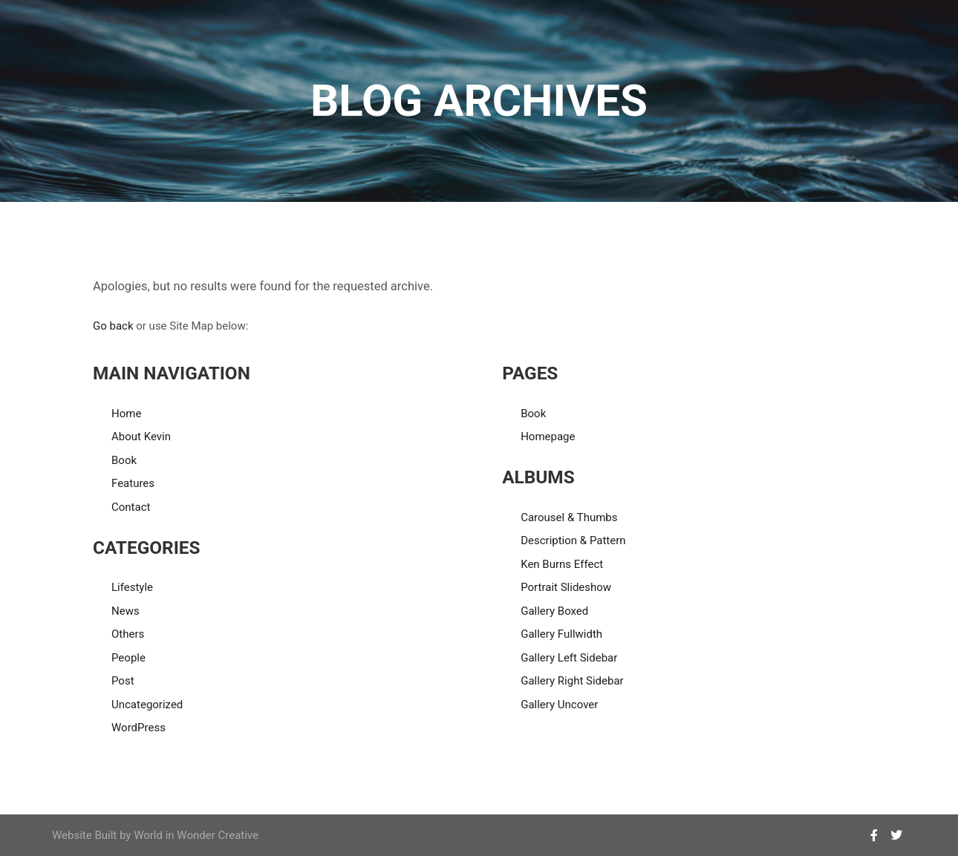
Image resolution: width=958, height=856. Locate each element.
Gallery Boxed (554, 611)
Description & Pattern (573, 540)
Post (122, 680)
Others (127, 634)
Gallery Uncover (559, 704)
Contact (130, 507)
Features (132, 483)
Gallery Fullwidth (561, 634)
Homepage (548, 436)
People (128, 657)
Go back (113, 326)
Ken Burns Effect (562, 564)
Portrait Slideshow (566, 587)
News (125, 611)
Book (124, 460)
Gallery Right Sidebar (572, 680)
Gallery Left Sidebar (569, 657)
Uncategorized (147, 704)
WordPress (138, 727)
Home (126, 413)
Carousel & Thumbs (569, 517)
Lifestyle (132, 587)
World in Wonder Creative (196, 835)
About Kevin (141, 436)
